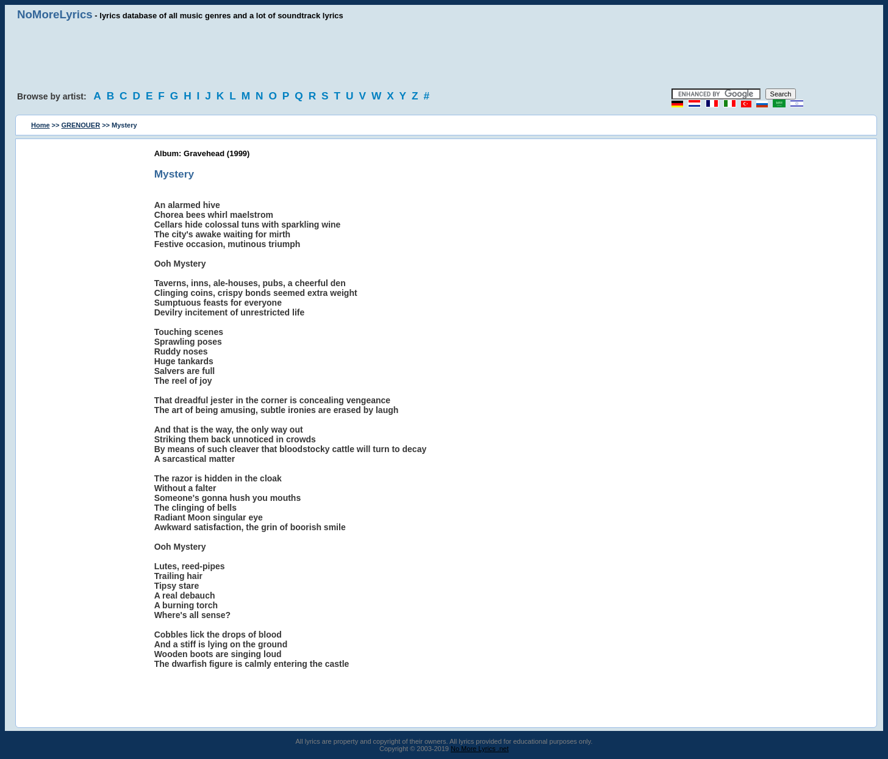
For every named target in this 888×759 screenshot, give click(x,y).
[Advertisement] (444, 54)
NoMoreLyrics (55, 14)
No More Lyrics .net (480, 748)
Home (40, 125)
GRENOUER (81, 125)
